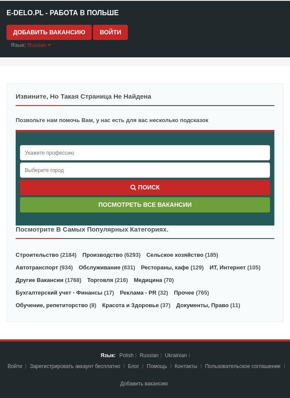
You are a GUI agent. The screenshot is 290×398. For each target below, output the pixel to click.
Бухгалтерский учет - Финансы (59, 292)
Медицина (148, 280)
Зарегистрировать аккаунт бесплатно (76, 366)
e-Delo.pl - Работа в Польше (63, 13)
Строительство (37, 255)
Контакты (187, 366)
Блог (133, 366)
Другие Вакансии (39, 280)
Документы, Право (202, 305)
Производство (102, 255)
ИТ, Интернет (228, 267)
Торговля (100, 280)
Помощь (157, 366)
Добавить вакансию (49, 32)
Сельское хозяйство (175, 255)
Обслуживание (99, 267)
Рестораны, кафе (165, 267)
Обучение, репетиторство (52, 305)
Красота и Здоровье (130, 305)
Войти (110, 32)
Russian (149, 355)
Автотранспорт (37, 267)
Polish (126, 355)
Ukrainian (176, 355)
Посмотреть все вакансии (145, 204)
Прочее (184, 292)
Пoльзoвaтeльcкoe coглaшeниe (243, 366)
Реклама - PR (138, 292)
